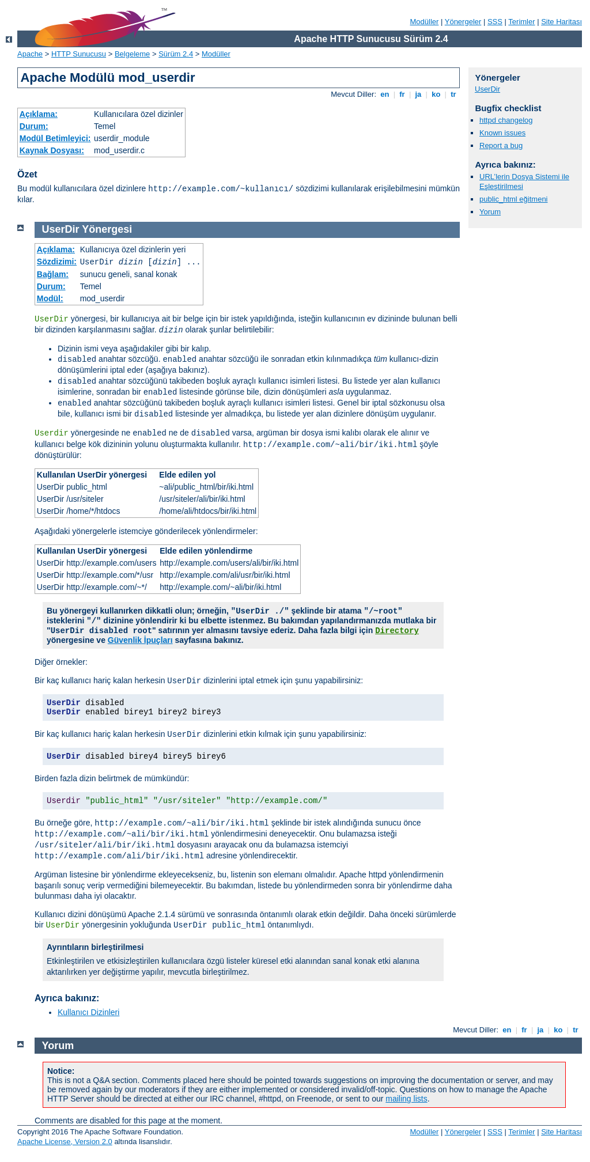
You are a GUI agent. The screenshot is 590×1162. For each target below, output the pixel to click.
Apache (30, 54)
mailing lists (406, 1098)
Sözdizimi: (57, 261)
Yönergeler (463, 21)
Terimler (521, 21)
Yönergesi (107, 229)
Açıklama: (39, 114)
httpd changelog (506, 120)
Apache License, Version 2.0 (64, 1141)
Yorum (490, 211)
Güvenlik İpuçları (140, 640)
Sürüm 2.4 (175, 54)
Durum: (34, 126)
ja (418, 94)
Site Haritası (561, 21)
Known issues (502, 132)
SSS (494, 21)
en (385, 94)
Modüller (424, 21)
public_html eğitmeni (513, 199)
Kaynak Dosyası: (52, 150)
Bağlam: (53, 274)
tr (454, 94)
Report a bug (501, 145)
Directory (397, 630)
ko (436, 94)
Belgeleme (132, 54)
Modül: (50, 298)
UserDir (487, 89)
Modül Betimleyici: (55, 138)
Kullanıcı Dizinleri (88, 1012)
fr (402, 94)
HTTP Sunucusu (78, 54)
